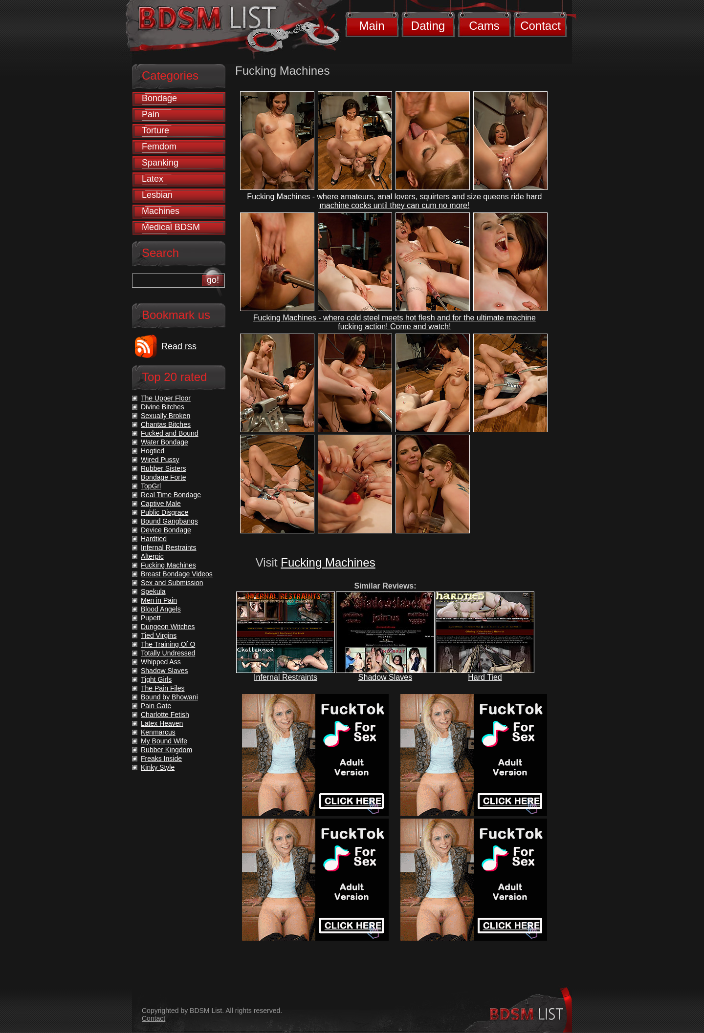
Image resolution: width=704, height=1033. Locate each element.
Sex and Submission (172, 583)
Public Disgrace (164, 512)
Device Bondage (166, 530)
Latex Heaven (162, 723)
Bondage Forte (163, 477)
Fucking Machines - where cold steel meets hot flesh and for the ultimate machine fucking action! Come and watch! (394, 322)
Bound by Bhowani (169, 697)
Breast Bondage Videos (177, 574)
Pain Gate (156, 706)
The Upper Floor (166, 398)
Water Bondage (164, 442)
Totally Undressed (168, 653)
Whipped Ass (161, 662)
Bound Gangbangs (169, 521)
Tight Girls (156, 679)
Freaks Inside (161, 758)
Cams (484, 25)
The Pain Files (162, 688)
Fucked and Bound (169, 433)
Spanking (160, 163)
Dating (428, 25)
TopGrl (151, 486)
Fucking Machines (328, 562)
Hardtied (154, 539)
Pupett (150, 618)
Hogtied (152, 451)
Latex (152, 179)
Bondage (159, 98)
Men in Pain (159, 600)
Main (371, 25)
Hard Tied (485, 677)
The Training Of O (168, 644)
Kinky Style (158, 767)
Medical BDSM (171, 227)
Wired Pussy (160, 460)
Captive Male (161, 503)
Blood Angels (161, 609)
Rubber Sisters (163, 468)
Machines (160, 211)
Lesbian (157, 195)
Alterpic (152, 556)
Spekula (153, 591)
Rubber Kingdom (166, 750)
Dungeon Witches (168, 627)
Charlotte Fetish (165, 714)
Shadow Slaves (385, 677)
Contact (540, 25)
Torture (155, 130)
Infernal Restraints (285, 677)
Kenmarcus (158, 732)
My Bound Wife (164, 741)
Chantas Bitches (166, 424)
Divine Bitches (162, 407)
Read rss (179, 346)
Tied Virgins (158, 635)
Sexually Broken (165, 416)
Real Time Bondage (171, 495)
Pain (150, 114)
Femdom (159, 146)
